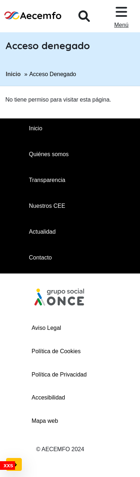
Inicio (13, 73)
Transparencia (47, 180)
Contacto (40, 257)
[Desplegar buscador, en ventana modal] (84, 16)
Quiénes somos (49, 154)
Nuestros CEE (47, 206)
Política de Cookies (56, 351)
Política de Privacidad (59, 374)
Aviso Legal (46, 328)
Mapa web (45, 421)
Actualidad (42, 232)
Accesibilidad (48, 397)
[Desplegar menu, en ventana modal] (121, 16)
